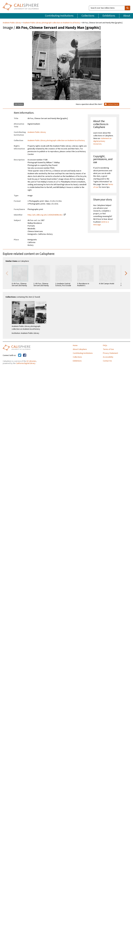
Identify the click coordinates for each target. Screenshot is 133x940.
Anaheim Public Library (12, 22)
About (126, 16)
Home (75, 345)
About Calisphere (80, 349)
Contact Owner (111, 104)
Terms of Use (108, 349)
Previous (7, 273)
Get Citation (19, 104)
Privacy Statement (110, 353)
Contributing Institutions (59, 16)
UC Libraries (31, 361)
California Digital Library (25, 363)
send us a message (101, 223)
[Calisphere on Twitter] (19, 355)
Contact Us (107, 361)
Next (126, 273)
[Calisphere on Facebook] (24, 355)
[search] (127, 8)
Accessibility (108, 357)
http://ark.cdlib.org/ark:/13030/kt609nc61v (45, 215)
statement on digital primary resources (102, 141)
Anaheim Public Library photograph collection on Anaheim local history (51, 22)
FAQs (105, 345)
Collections (88, 16)
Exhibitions (109, 16)
